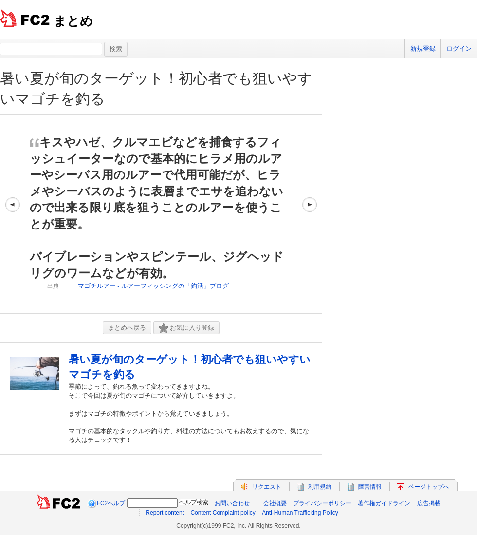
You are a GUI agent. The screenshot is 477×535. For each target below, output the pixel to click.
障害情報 (370, 486)
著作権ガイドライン (384, 503)
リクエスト (266, 486)
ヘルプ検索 (193, 502)
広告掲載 (428, 503)
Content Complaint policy (222, 512)
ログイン (459, 48)
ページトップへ (428, 486)
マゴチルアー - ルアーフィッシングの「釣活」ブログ (153, 285)
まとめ (73, 21)
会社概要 (275, 503)
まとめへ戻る (127, 327)
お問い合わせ (232, 503)
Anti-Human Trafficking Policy (300, 512)
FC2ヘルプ (111, 503)
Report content (165, 512)
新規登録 (423, 48)
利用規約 (319, 486)
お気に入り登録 (186, 328)
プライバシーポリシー (322, 503)
